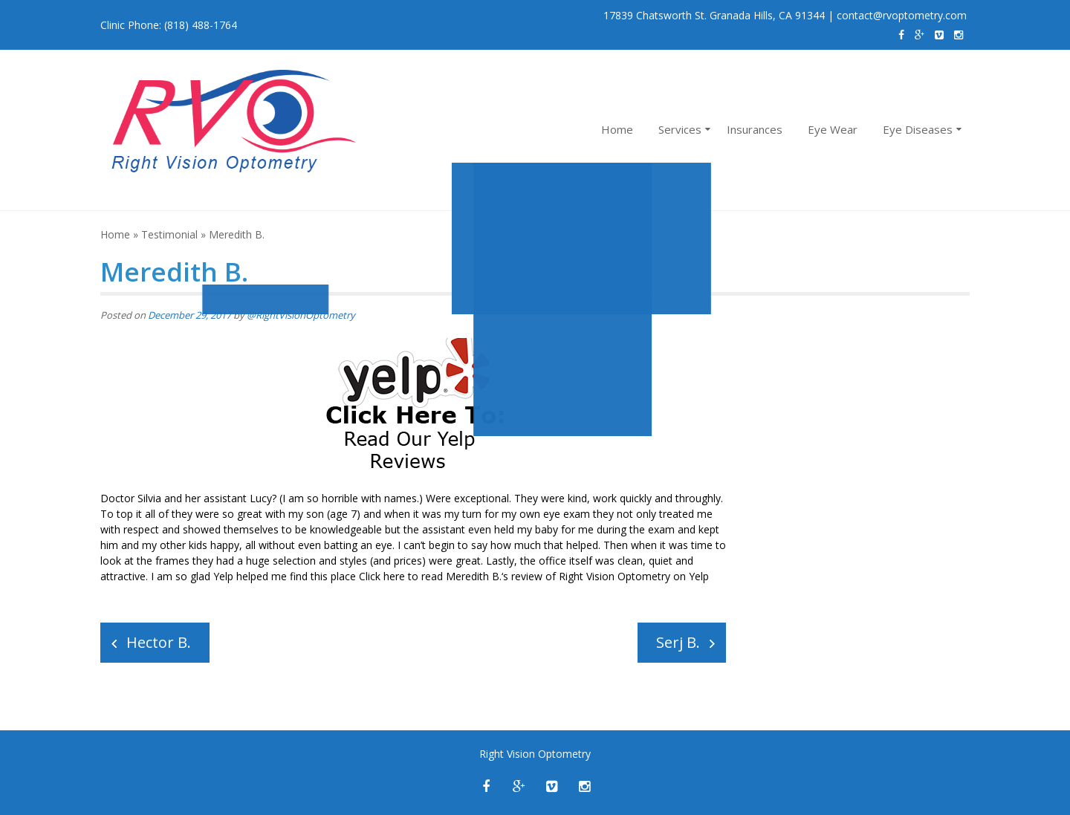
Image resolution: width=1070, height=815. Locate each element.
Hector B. (158, 642)
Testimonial (169, 234)
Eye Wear (832, 129)
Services (679, 129)
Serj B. (678, 642)
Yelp (699, 576)
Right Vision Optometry (614, 576)
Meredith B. (474, 576)
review (526, 576)
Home (617, 129)
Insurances (754, 129)
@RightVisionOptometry (301, 315)
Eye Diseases (918, 129)
